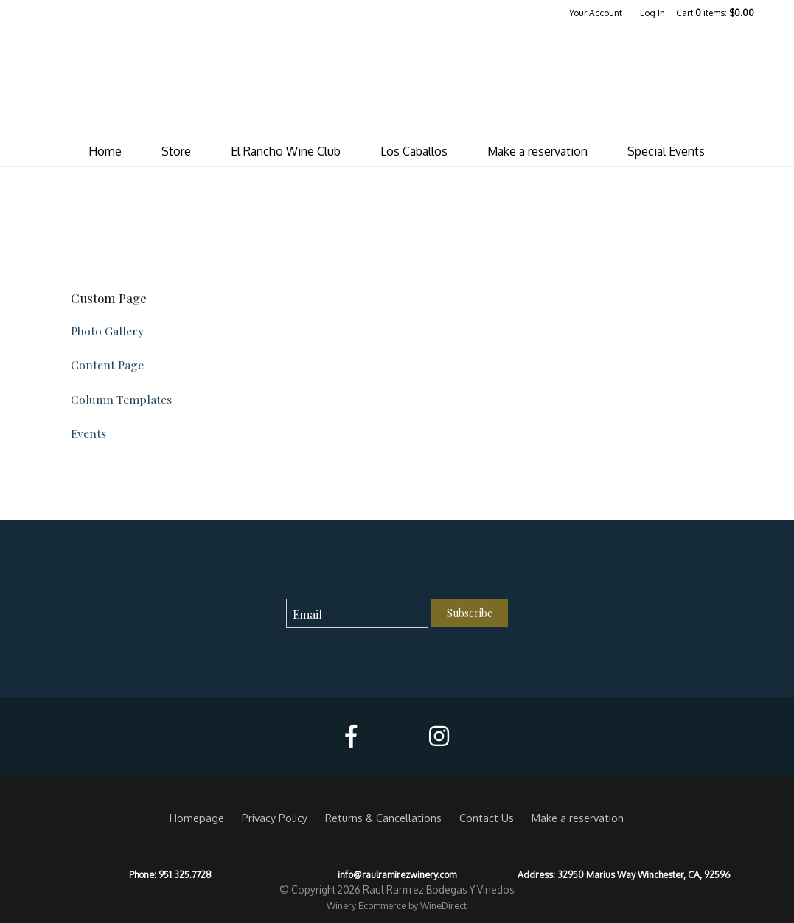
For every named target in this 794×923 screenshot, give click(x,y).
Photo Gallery (107, 330)
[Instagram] (439, 736)
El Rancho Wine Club (286, 151)
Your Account (595, 12)
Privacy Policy (274, 817)
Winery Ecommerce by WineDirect (397, 905)
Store (176, 151)
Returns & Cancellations (383, 817)
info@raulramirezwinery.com (397, 874)
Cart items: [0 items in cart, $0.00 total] (715, 12)
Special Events (666, 151)
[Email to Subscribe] (357, 614)
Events (88, 433)
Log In (652, 12)
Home (105, 151)
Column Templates (121, 399)
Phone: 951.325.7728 (170, 874)
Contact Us (486, 817)
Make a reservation (537, 151)
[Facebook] (351, 736)
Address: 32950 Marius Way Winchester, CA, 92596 (624, 874)
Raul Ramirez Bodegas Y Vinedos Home (396, 78)
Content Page (107, 364)
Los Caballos (414, 151)
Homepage (197, 817)
